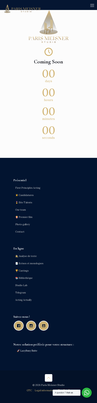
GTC (29, 390)
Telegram (20, 292)
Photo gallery (22, 224)
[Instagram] (32, 325)
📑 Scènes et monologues (29, 263)
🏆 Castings (22, 270)
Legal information (45, 390)
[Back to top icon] (48, 378)
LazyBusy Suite (28, 350)
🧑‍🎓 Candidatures (24, 195)
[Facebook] (19, 325)
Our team (20, 209)
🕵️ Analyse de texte (26, 256)
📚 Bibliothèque (24, 278)
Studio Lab (21, 285)
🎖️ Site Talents (23, 202)
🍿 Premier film (23, 217)
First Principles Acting (27, 187)
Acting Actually (23, 299)
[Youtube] (44, 325)
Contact (19, 231)
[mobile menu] (92, 5)
